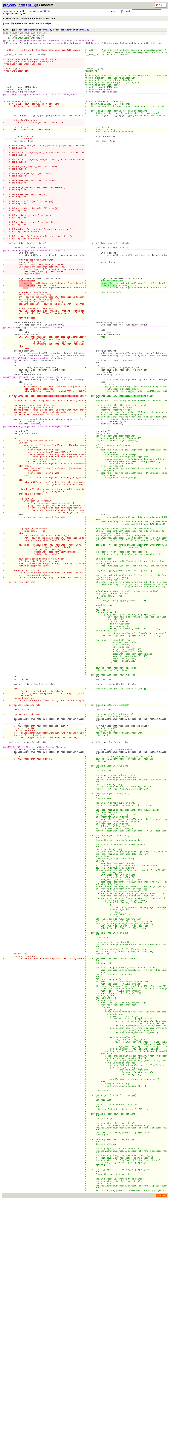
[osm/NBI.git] (10, 23)
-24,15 (10, 43)
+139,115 (21, 511)
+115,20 (20, 451)
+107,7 (18, 428)
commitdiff (41, 11)
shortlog (17, 11)
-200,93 (11, 511)
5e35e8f (14, 33)
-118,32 (11, 297)
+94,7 (19, 391)
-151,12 (11, 391)
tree (50, 11)
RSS (164, 1443)
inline (10, 13)
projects (9, 5)
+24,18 (18, 43)
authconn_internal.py (40, 23)
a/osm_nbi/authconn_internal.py (34, 30)
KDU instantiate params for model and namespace (29, 18)
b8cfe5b (25, 33)
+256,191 (20, 900)
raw (5, 13)
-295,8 (10, 900)
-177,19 (11, 451)
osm (21, 5)
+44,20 (18, 108)
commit (31, 11)
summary (7, 11)
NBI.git (33, 5)
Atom (159, 1443)
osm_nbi (22, 23)
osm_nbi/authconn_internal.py (27, 37)
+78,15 (19, 297)
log (24, 11)
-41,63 (10, 108)
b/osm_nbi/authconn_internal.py (71, 30)
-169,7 (10, 428)
